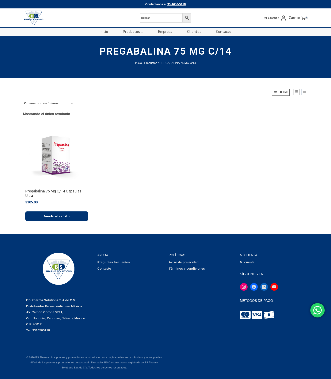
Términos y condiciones (187, 268)
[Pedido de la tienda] (48, 103)
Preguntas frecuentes (114, 262)
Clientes (194, 31)
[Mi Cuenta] (275, 17)
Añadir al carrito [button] (56, 216)
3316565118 (41, 330)
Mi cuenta (247, 262)
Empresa (165, 31)
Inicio (104, 31)
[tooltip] (245, 315)
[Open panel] (281, 92)
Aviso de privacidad (183, 262)
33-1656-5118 (176, 4)
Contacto (223, 31)
